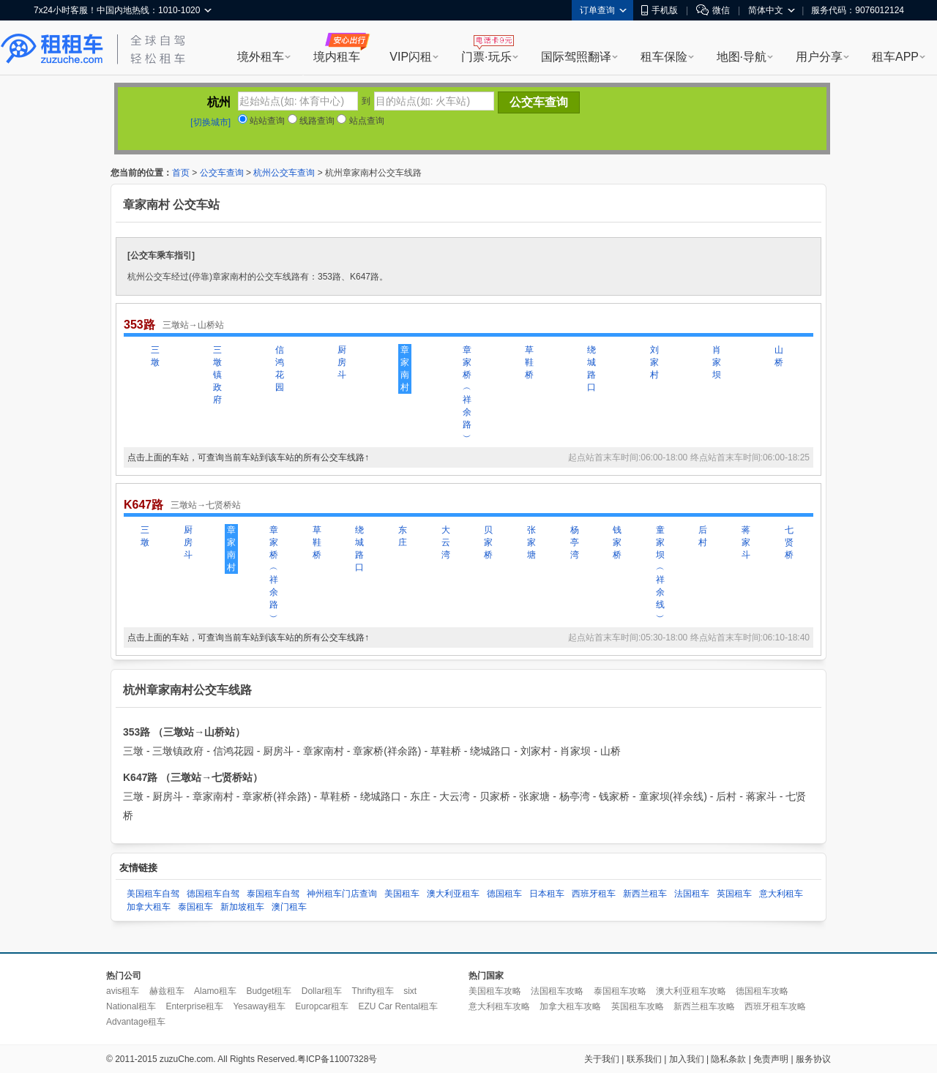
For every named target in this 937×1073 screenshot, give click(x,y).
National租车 (131, 1006)
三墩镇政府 (217, 375)
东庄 (402, 536)
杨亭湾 (574, 542)
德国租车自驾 (213, 894)
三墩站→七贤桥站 (206, 505)
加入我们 (686, 1059)
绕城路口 (591, 368)
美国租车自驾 (153, 894)
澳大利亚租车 (453, 894)
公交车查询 (222, 173)
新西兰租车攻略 (704, 1006)
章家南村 (404, 368)
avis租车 (122, 991)
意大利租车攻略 (499, 1006)
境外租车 (260, 57)
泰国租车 (195, 907)
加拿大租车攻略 (570, 1006)
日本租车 (546, 894)
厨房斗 (341, 362)
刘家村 (654, 362)
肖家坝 (716, 362)
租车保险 (664, 57)
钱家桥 (617, 542)
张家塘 (531, 542)
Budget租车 (268, 991)
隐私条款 (728, 1059)
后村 (702, 536)
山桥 (778, 356)
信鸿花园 (279, 368)
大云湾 (445, 542)
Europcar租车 (321, 1006)
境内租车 (336, 57)
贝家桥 (488, 542)
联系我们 (644, 1059)
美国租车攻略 (494, 991)
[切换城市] (210, 122)
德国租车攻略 (762, 991)
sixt (410, 991)
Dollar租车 (322, 991)
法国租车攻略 (557, 991)
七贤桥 (789, 542)
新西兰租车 (645, 894)
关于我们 (601, 1059)
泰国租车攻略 (620, 991)
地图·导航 (741, 57)
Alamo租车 (215, 991)
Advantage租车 (135, 1022)
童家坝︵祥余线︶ (660, 573)
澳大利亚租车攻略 (691, 991)
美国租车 (401, 894)
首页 (181, 173)
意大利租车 (781, 894)
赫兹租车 (166, 991)
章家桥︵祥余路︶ (467, 393)
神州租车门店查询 (342, 894)
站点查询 (360, 121)
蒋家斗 (746, 542)
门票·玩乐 (486, 57)
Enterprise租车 (194, 1006)
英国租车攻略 (637, 1006)
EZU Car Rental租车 (398, 1006)
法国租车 (691, 894)
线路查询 (311, 121)
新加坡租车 (242, 907)
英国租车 (734, 894)
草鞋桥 (529, 362)
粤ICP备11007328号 (337, 1059)
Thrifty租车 (372, 991)
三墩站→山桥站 (193, 325)
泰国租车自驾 (273, 894)
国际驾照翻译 (576, 57)
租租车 (52, 49)
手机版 (659, 10)
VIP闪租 (410, 57)
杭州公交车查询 (284, 173)
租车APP (895, 57)
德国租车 (504, 894)
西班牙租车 (594, 894)
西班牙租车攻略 (775, 1006)
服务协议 (813, 1059)
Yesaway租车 (259, 1006)
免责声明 (770, 1059)
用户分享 (819, 57)
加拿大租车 (149, 907)
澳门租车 (289, 907)
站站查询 (261, 121)
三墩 (155, 356)
